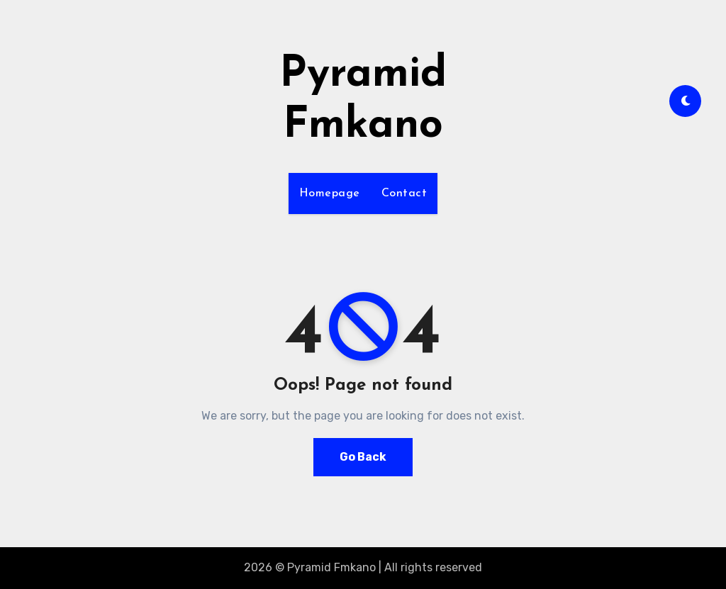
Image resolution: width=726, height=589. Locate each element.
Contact (404, 193)
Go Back (363, 457)
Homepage (329, 193)
